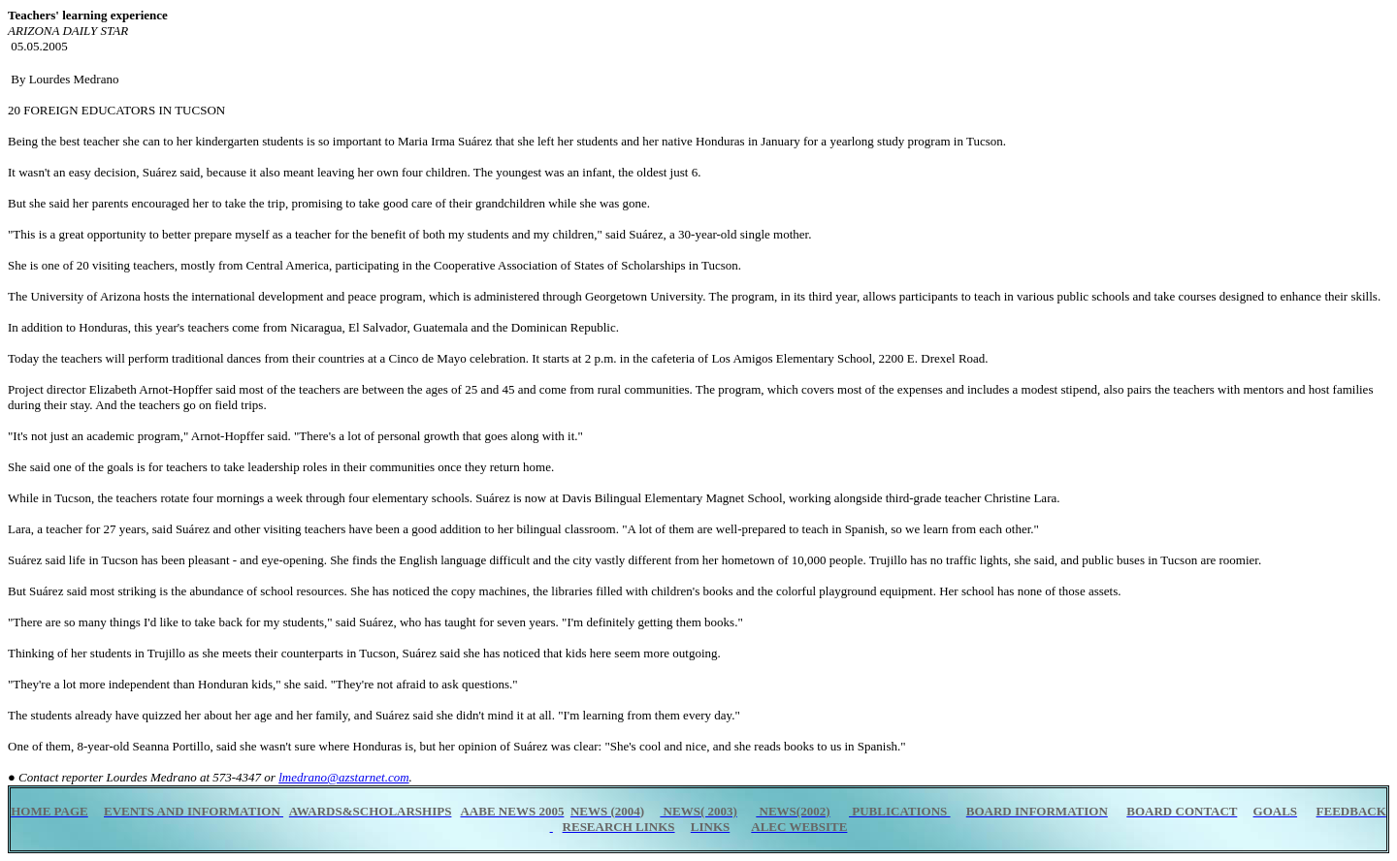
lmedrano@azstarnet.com (343, 777)
